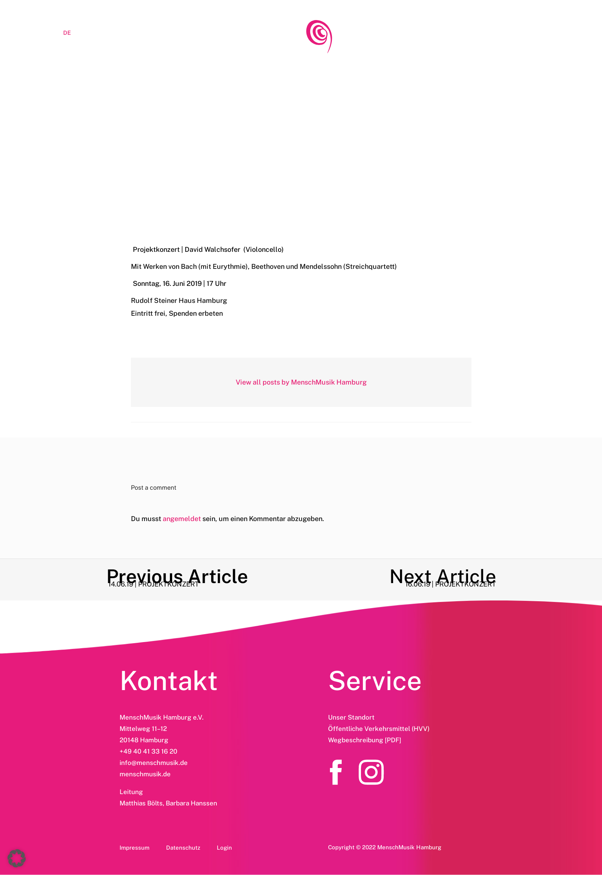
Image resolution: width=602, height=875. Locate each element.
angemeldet (182, 519)
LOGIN (95, 32)
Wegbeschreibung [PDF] (364, 740)
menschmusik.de (145, 774)
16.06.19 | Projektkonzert (301, 172)
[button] (16, 858)
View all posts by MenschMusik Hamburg (301, 382)
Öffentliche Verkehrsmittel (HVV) (378, 728)
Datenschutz (183, 847)
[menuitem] (37, 32)
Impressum (134, 847)
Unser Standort (351, 717)
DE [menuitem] (67, 32)
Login (224, 847)
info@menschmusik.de (154, 762)
